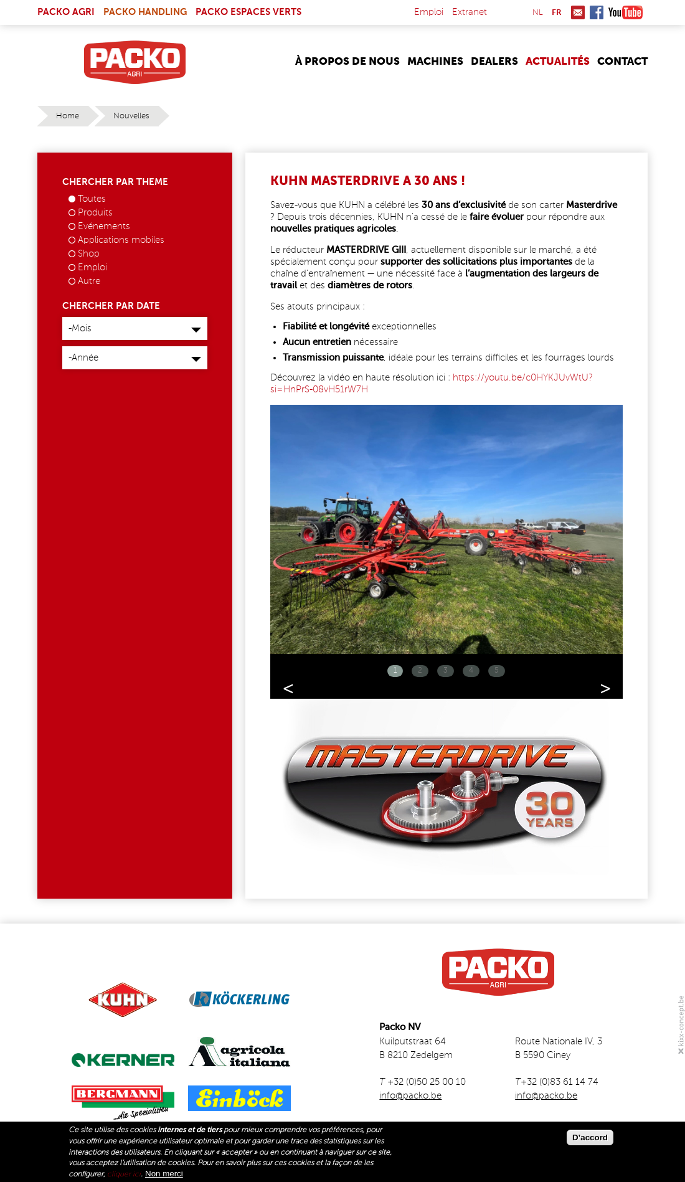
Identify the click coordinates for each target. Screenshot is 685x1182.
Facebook (596, 12)
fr (557, 13)
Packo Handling (145, 12)
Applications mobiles (121, 240)
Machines (435, 62)
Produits (95, 212)
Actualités (558, 62)
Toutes (92, 199)
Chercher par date (111, 306)
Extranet (469, 12)
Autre (89, 281)
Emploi (428, 12)
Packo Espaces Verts (248, 12)
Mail (578, 12)
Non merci (164, 1173)
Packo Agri (66, 12)
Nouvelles (131, 116)
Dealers (494, 62)
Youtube (625, 12)
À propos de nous (347, 62)
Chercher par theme (115, 182)
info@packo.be (410, 1095)
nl (537, 13)
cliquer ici (124, 1174)
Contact (622, 62)
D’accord (590, 1137)
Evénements (104, 226)
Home (67, 116)
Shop (89, 253)
